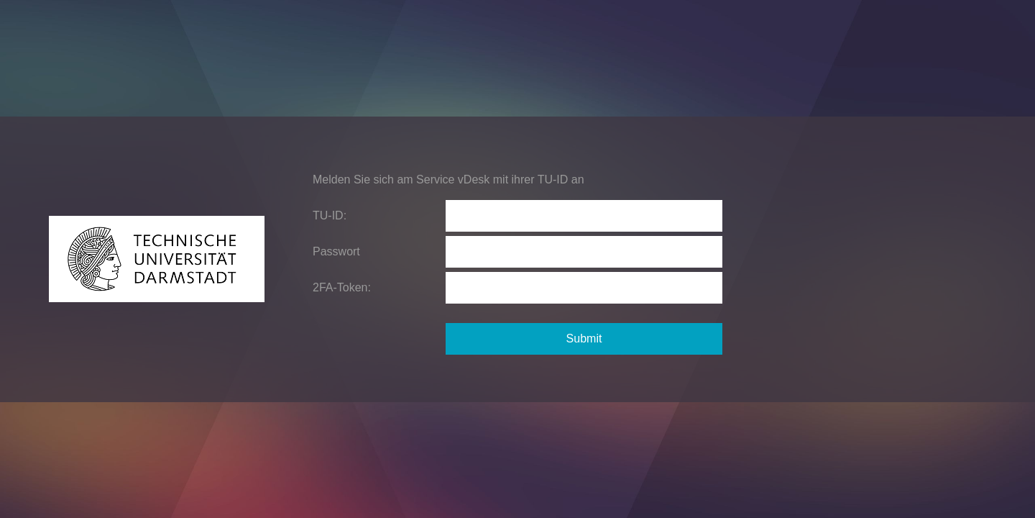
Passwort (336, 251)
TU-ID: (329, 215)
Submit (584, 338)
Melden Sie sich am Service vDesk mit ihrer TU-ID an (448, 179)
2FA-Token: (342, 287)
